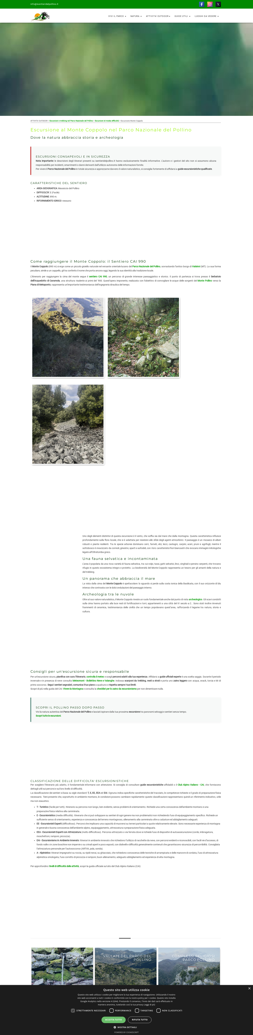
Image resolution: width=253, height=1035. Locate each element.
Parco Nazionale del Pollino (146, 266)
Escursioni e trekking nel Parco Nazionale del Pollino (71, 121)
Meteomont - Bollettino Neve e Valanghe (93, 580)
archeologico (195, 498)
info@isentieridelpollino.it (44, 4)
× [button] (249, 988)
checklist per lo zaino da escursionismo (117, 588)
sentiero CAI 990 (98, 276)
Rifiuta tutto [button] (140, 1019)
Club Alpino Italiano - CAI (191, 684)
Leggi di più (149, 1004)
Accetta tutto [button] (113, 1019)
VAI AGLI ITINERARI (47, 934)
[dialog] (126, 1010)
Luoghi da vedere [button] (207, 16)
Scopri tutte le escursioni (48, 615)
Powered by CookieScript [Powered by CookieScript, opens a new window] (126, 1032)
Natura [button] (136, 16)
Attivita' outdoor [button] (158, 16)
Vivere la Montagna (73, 588)
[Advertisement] (125, 231)
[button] (126, 1027)
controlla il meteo (95, 576)
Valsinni (196, 266)
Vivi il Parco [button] (117, 16)
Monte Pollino (205, 280)
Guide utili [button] (182, 16)
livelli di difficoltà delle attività (64, 765)
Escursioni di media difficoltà (107, 121)
